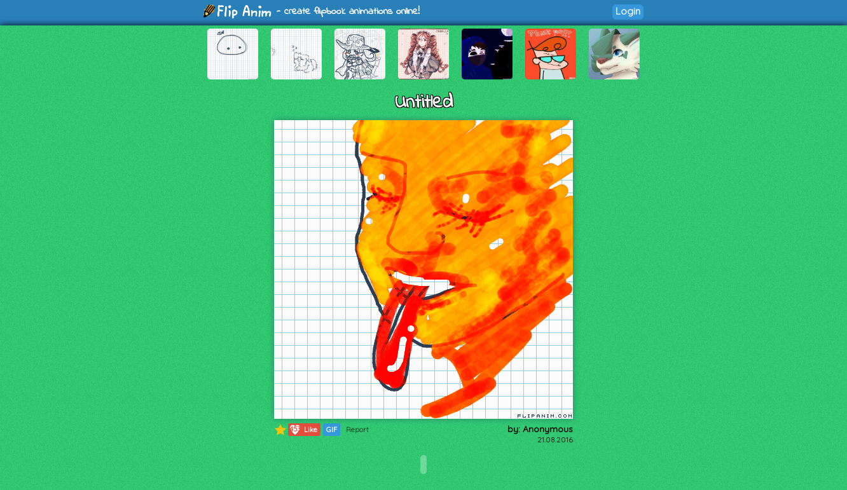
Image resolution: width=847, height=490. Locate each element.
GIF (331, 429)
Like (303, 429)
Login (628, 11)
